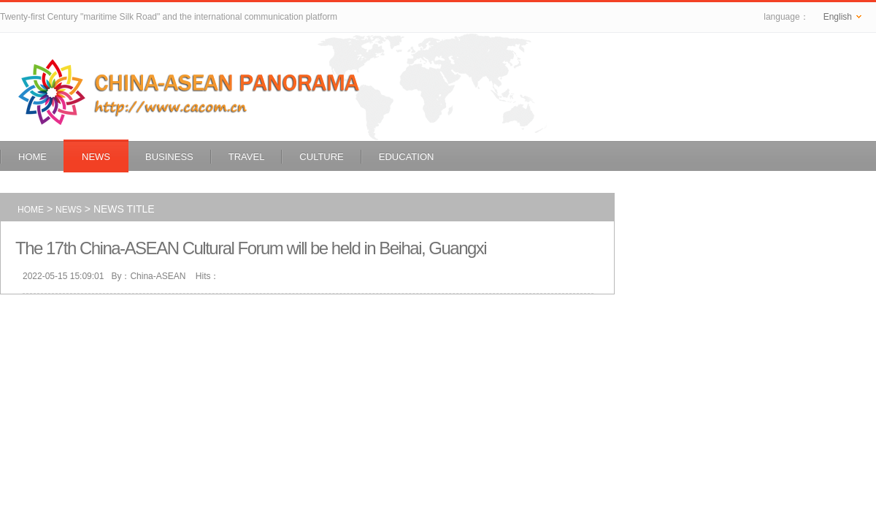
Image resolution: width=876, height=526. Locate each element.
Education (406, 156)
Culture (321, 156)
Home (32, 156)
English (842, 17)
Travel (246, 156)
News (96, 156)
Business (169, 156)
